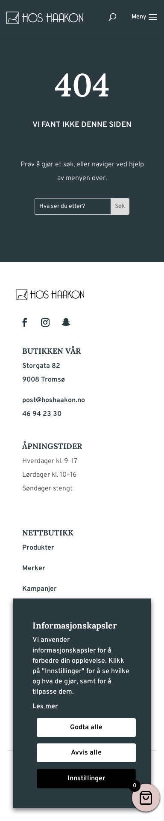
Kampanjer (39, 589)
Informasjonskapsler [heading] (74, 625)
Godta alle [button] (86, 727)
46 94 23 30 (42, 414)
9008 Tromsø (43, 380)
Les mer (45, 706)
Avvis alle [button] (86, 753)
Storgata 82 (41, 366)
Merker (33, 568)
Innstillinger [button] (86, 778)
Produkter (38, 548)
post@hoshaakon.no (53, 400)
